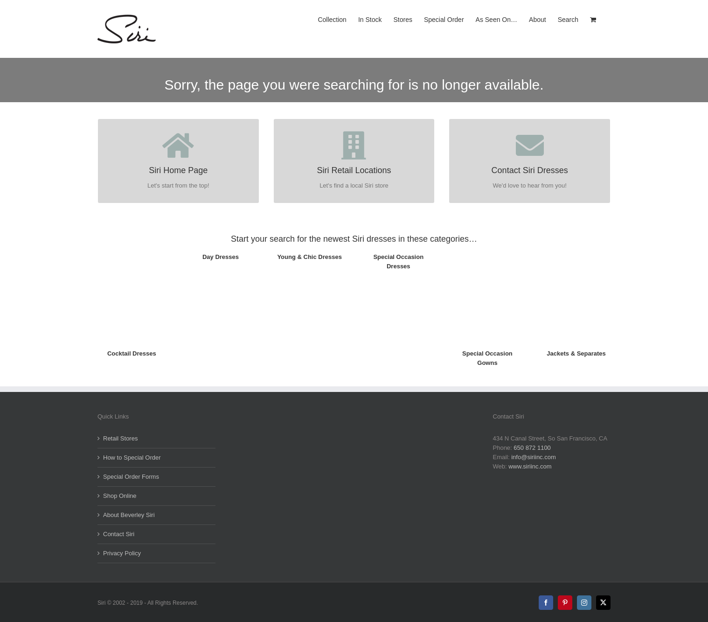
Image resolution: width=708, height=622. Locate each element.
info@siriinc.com (533, 457)
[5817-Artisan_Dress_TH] (131, 248)
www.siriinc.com (529, 466)
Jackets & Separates (576, 353)
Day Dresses (220, 256)
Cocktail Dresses (131, 353)
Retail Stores (120, 438)
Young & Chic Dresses (309, 256)
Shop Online (120, 495)
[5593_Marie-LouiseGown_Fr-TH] (487, 248)
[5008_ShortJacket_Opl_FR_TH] (576, 248)
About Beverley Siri (129, 514)
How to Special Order (132, 457)
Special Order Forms (131, 476)
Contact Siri (118, 534)
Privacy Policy (122, 553)
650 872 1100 (532, 447)
